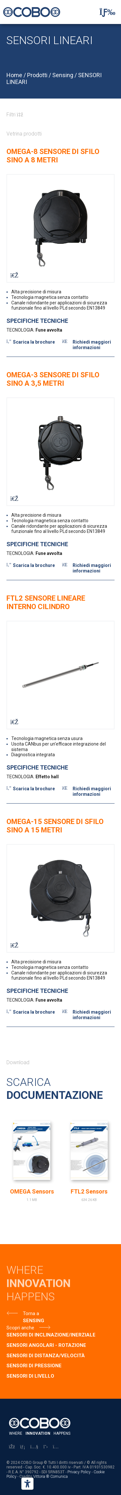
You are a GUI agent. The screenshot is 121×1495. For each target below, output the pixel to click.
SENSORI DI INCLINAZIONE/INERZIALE (51, 1335)
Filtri (14, 115)
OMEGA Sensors (32, 1191)
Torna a (31, 1313)
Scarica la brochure (34, 342)
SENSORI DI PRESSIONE (34, 1366)
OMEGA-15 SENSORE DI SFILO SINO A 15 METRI (55, 826)
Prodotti (37, 75)
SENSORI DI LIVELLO (30, 1376)
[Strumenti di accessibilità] (27, 1483)
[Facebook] (12, 1447)
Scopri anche (20, 1328)
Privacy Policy (79, 1472)
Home (14, 75)
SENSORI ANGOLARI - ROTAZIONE (46, 1345)
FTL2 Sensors (89, 1191)
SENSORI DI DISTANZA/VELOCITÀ (45, 1356)
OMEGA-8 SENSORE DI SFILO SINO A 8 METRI (52, 155)
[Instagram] (56, 1447)
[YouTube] (34, 1447)
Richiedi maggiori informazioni (92, 344)
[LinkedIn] (22, 1447)
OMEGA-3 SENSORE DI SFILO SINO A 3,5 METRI (52, 379)
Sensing (62, 75)
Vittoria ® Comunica (50, 1476)
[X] (46, 1447)
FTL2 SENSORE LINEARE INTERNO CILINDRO (45, 602)
